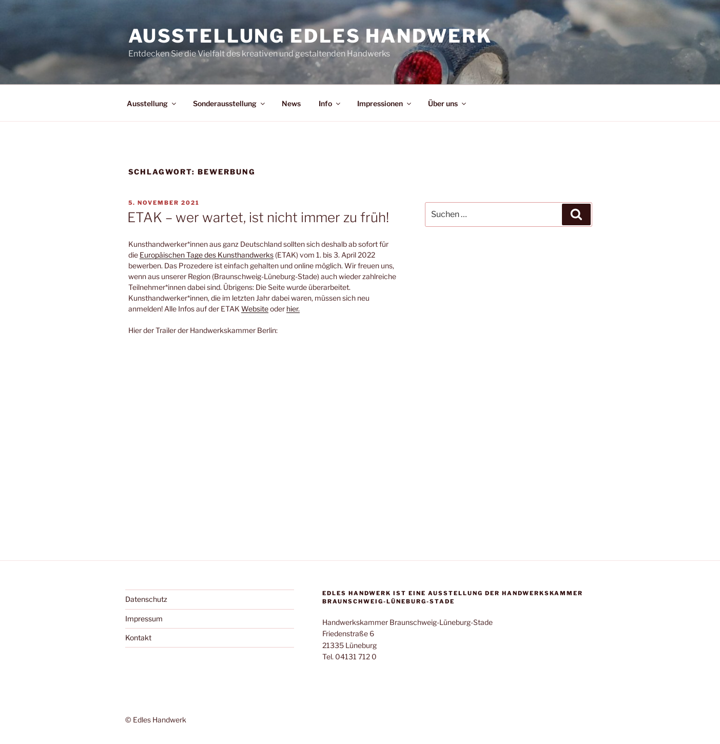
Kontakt (138, 637)
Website (254, 308)
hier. (293, 308)
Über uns (448, 103)
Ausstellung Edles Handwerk (310, 36)
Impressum (144, 618)
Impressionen (385, 103)
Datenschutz (146, 599)
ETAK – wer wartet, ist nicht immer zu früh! (258, 217)
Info (330, 103)
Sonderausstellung (229, 103)
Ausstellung (152, 103)
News (291, 103)
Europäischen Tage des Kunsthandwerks (207, 254)
